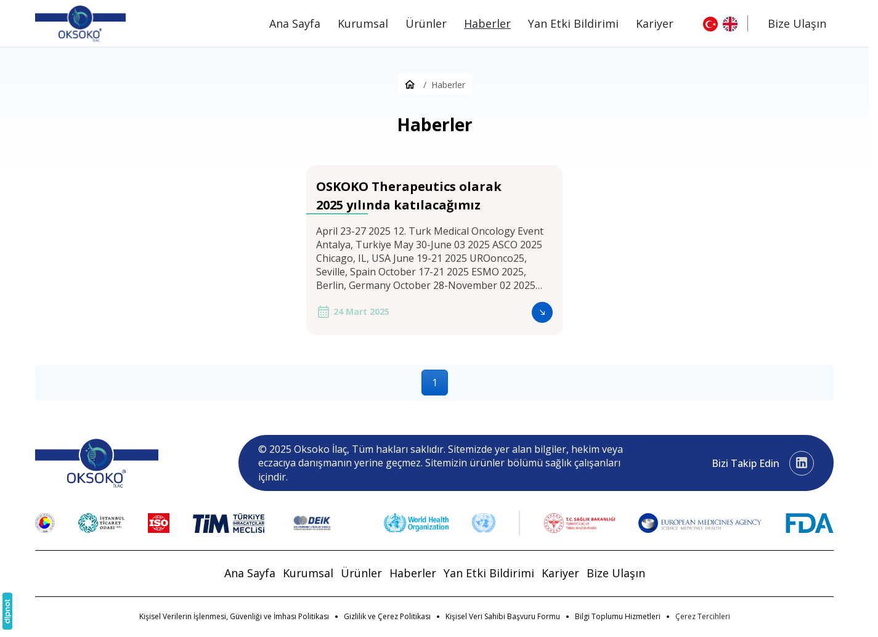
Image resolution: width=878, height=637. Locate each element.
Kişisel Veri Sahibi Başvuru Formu (502, 616)
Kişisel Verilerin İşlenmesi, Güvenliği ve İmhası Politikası (234, 616)
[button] (702, 616)
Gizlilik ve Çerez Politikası (387, 616)
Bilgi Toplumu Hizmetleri (618, 616)
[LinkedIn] (801, 463)
